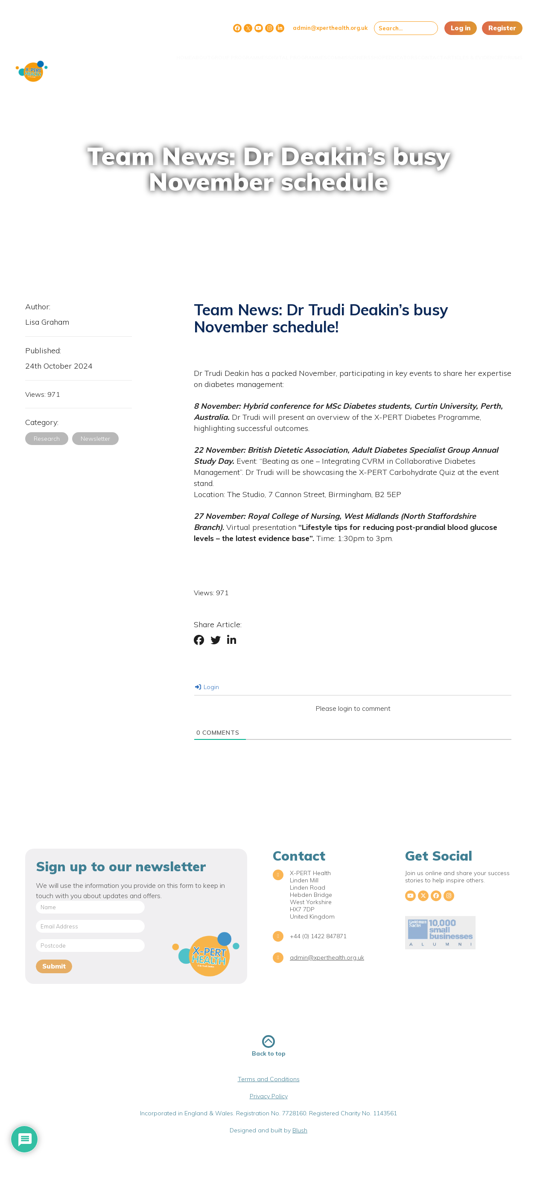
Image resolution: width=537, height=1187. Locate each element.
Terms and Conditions (269, 1079)
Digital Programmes (239, 52)
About (126, 52)
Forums (505, 52)
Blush (299, 1130)
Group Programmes (173, 52)
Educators (369, 52)
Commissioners (299, 52)
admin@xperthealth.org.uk (330, 27)
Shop (337, 52)
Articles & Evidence (457, 52)
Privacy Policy (269, 1096)
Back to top (269, 1046)
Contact (407, 52)
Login (207, 687)
